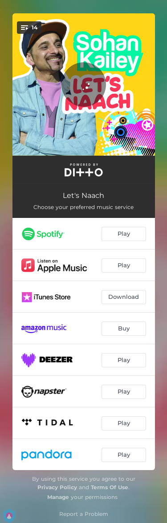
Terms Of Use (109, 487)
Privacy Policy (57, 487)
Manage (58, 497)
